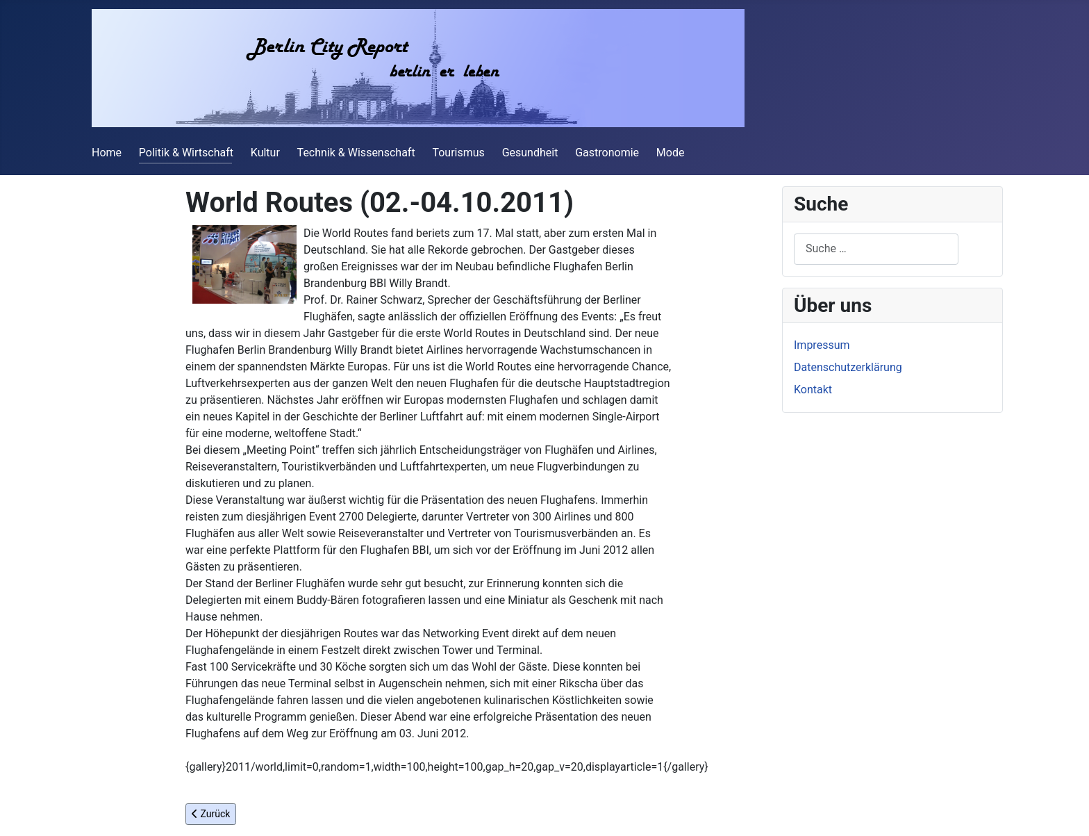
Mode (670, 152)
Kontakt (813, 389)
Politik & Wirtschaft (186, 152)
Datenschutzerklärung (848, 367)
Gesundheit (530, 152)
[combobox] (876, 249)
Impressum (822, 345)
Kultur (265, 152)
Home (107, 152)
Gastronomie (607, 152)
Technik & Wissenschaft (356, 152)
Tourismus (458, 152)
